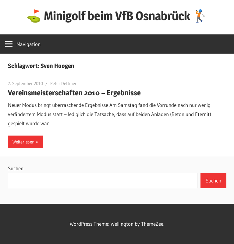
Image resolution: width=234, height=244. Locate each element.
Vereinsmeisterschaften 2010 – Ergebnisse (74, 92)
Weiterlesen (23, 142)
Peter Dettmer (63, 83)
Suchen (15, 168)
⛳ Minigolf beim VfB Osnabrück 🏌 (117, 15)
